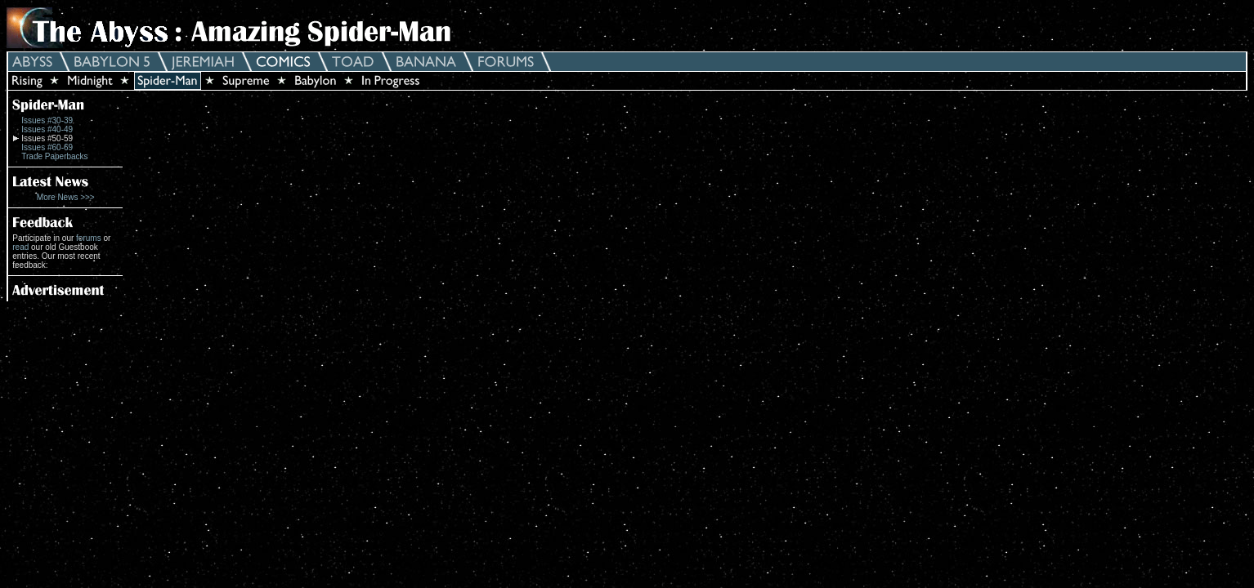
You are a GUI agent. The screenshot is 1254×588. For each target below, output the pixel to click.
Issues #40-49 (47, 129)
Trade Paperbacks (54, 156)
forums (88, 238)
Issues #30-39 (47, 120)
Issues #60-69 (47, 147)
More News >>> (66, 197)
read (20, 247)
